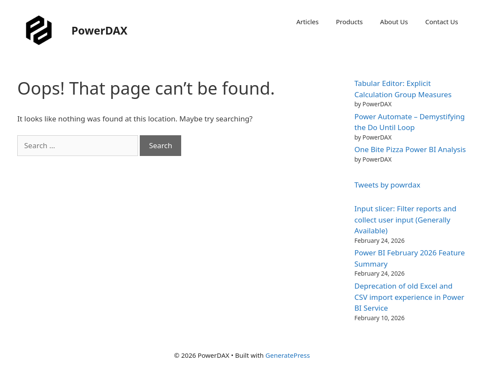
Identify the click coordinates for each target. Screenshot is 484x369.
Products (349, 21)
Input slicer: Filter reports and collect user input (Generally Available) (405, 219)
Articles (307, 21)
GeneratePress (287, 355)
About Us (394, 21)
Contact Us (441, 21)
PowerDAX (100, 30)
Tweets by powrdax (388, 185)
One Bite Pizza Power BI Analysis (410, 149)
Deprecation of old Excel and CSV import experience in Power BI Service (410, 297)
